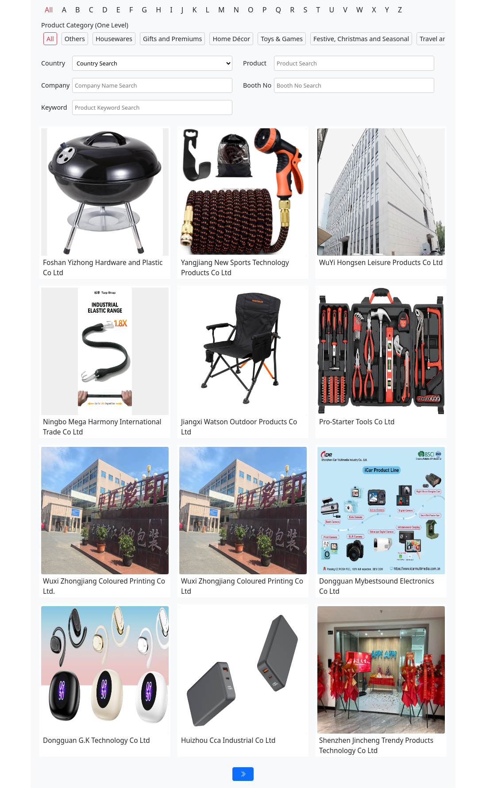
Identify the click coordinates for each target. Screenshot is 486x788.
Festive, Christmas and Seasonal (361, 39)
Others (75, 39)
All (49, 10)
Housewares (114, 39)
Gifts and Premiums (172, 39)
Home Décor (231, 39)
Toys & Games (282, 39)
